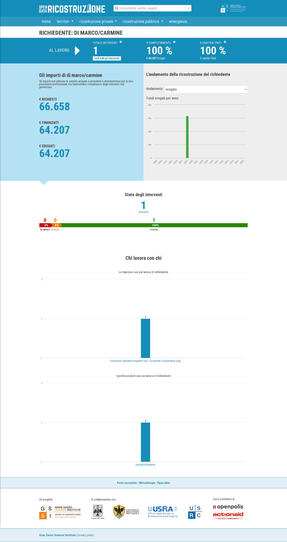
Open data (163, 483)
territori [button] (63, 21)
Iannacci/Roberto (145, 464)
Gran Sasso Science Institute (57, 535)
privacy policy (86, 535)
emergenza (178, 21)
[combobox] (149, 8)
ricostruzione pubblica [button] (141, 21)
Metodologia (147, 483)
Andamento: (154, 88)
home (46, 21)
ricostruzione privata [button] (96, 21)
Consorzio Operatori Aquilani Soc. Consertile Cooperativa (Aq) (145, 360)
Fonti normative (127, 483)
